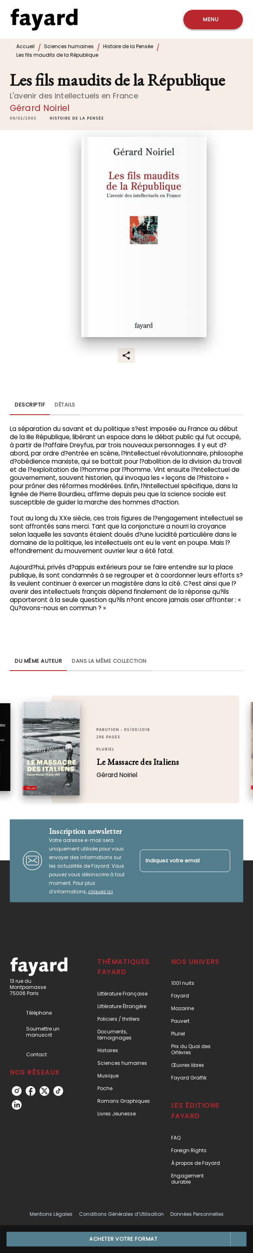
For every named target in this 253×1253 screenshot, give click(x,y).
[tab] (30, 405)
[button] (76, 118)
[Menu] (213, 19)
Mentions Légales (51, 1214)
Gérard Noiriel (40, 108)
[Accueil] (44, 19)
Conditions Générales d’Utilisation (121, 1214)
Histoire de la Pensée (128, 46)
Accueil (25, 46)
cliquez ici (100, 891)
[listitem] (17, 1091)
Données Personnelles (197, 1214)
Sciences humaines (69, 46)
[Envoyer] (220, 861)
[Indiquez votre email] (175, 860)
